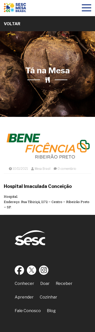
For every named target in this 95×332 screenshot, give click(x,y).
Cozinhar (48, 297)
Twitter (31, 270)
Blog (51, 310)
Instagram (44, 270)
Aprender (24, 297)
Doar (45, 283)
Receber (64, 283)
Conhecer (24, 283)
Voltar (12, 23)
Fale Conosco (28, 310)
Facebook (19, 270)
